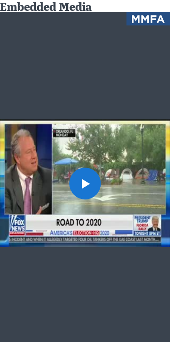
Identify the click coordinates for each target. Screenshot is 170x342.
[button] (85, 183)
